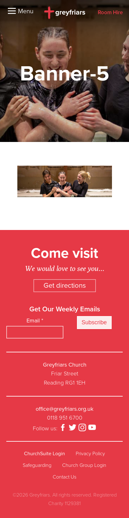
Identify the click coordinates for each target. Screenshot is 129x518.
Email (34, 320)
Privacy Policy (90, 453)
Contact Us (64, 477)
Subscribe (94, 322)
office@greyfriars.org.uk (64, 408)
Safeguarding (37, 465)
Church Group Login (84, 465)
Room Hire (110, 12)
